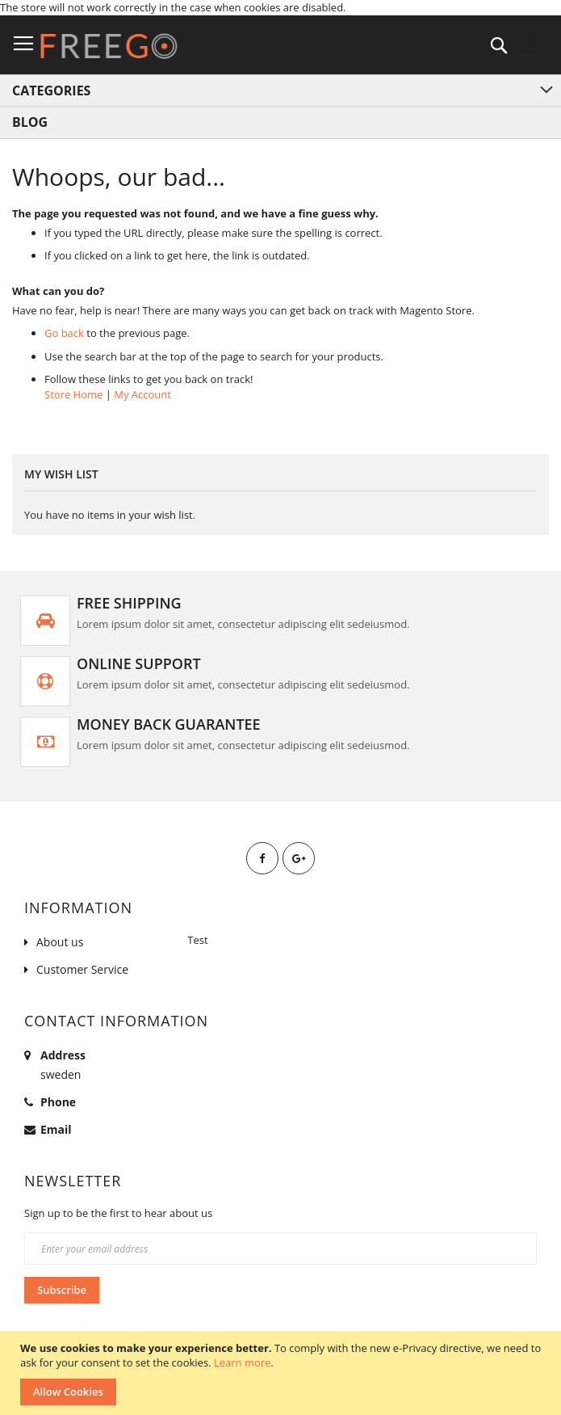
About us (59, 942)
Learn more (242, 1362)
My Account (142, 394)
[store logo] (109, 46)
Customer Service (82, 969)
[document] (282, 1373)
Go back (64, 333)
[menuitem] (280, 122)
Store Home (73, 394)
